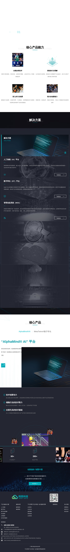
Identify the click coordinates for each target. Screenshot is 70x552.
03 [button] (29, 32)
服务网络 (18, 509)
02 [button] (24, 32)
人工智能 (3, 507)
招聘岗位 (66, 507)
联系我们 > (35, 483)
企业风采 (30, 515)
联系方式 (66, 509)
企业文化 (30, 509)
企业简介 (30, 507)
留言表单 (66, 511)
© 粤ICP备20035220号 (35, 546)
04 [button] (33, 32)
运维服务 (3, 515)
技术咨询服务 (4, 518)
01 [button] (18, 32)
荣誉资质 (30, 513)
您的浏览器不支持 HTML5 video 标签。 (35, 19)
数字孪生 (3, 509)
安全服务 (3, 513)
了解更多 (60, 175)
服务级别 (18, 507)
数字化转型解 (4, 511)
